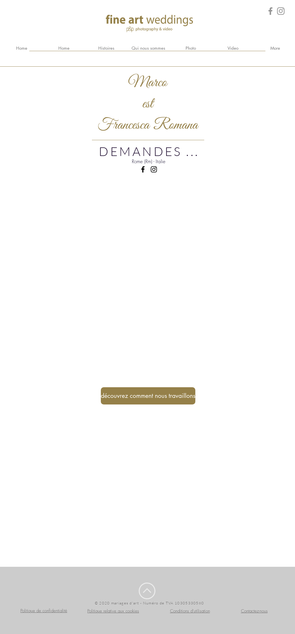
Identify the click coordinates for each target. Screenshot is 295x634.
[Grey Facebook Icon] (270, 11)
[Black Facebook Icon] (143, 169)
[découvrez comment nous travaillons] (148, 395)
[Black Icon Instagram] (154, 169)
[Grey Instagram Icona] (281, 11)
